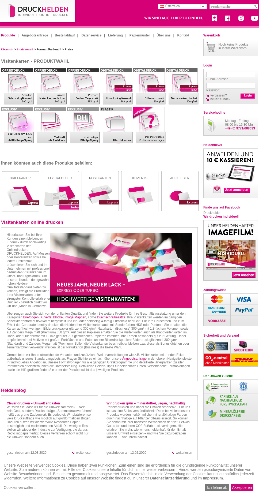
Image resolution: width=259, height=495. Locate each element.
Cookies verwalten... (20, 487)
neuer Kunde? (220, 99)
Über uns (164, 35)
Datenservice (91, 35)
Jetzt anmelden (236, 190)
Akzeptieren (242, 487)
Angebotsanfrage (35, 35)
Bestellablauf (65, 35)
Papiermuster (140, 35)
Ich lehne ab (217, 487)
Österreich (170, 6)
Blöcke (58, 317)
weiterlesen (84, 453)
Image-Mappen (75, 317)
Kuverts (45, 317)
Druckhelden (212, 213)
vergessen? (218, 95)
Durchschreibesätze (111, 317)
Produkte (8, 35)
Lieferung (115, 35)
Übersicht (7, 49)
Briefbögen (31, 317)
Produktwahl (25, 49)
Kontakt (183, 35)
